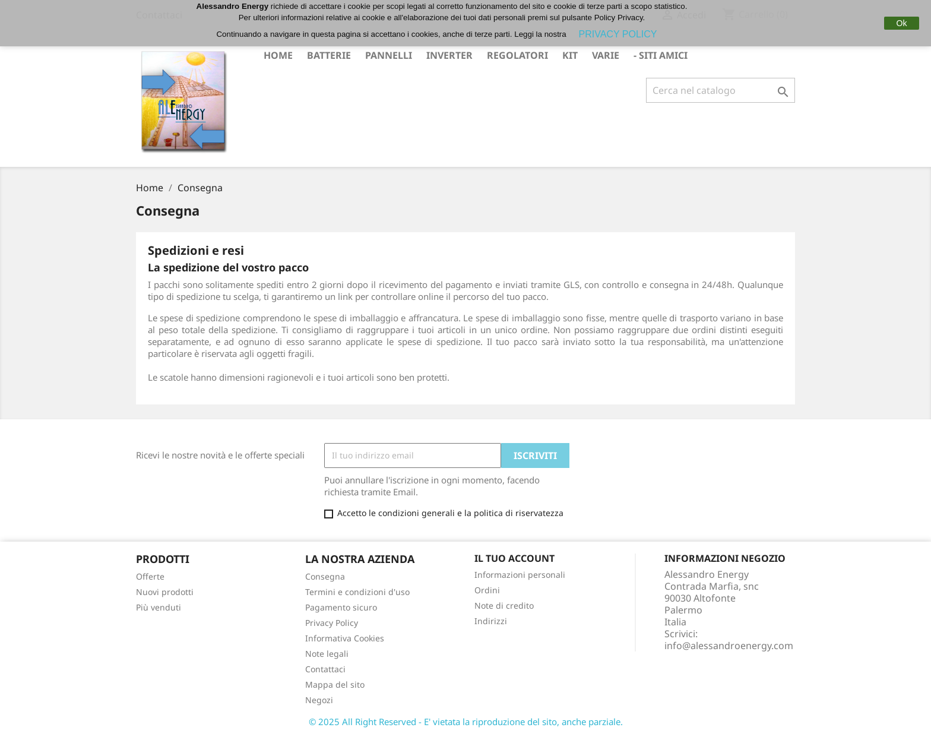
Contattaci (325, 669)
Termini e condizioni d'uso (357, 591)
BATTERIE (329, 55)
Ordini (487, 590)
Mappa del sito (335, 684)
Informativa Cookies (344, 638)
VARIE (605, 55)
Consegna (325, 576)
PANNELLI (388, 55)
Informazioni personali (519, 574)
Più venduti (158, 607)
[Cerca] (720, 90)
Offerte (150, 576)
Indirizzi (490, 621)
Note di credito (504, 605)
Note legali (327, 653)
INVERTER (449, 55)
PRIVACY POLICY (618, 34)
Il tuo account (514, 558)
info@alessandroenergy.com (728, 645)
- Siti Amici (661, 55)
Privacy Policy (331, 622)
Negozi (319, 700)
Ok (902, 23)
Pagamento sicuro (341, 607)
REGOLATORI (517, 55)
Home (278, 55)
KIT (570, 55)
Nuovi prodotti (165, 591)
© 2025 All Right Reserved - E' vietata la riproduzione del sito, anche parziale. (466, 721)
